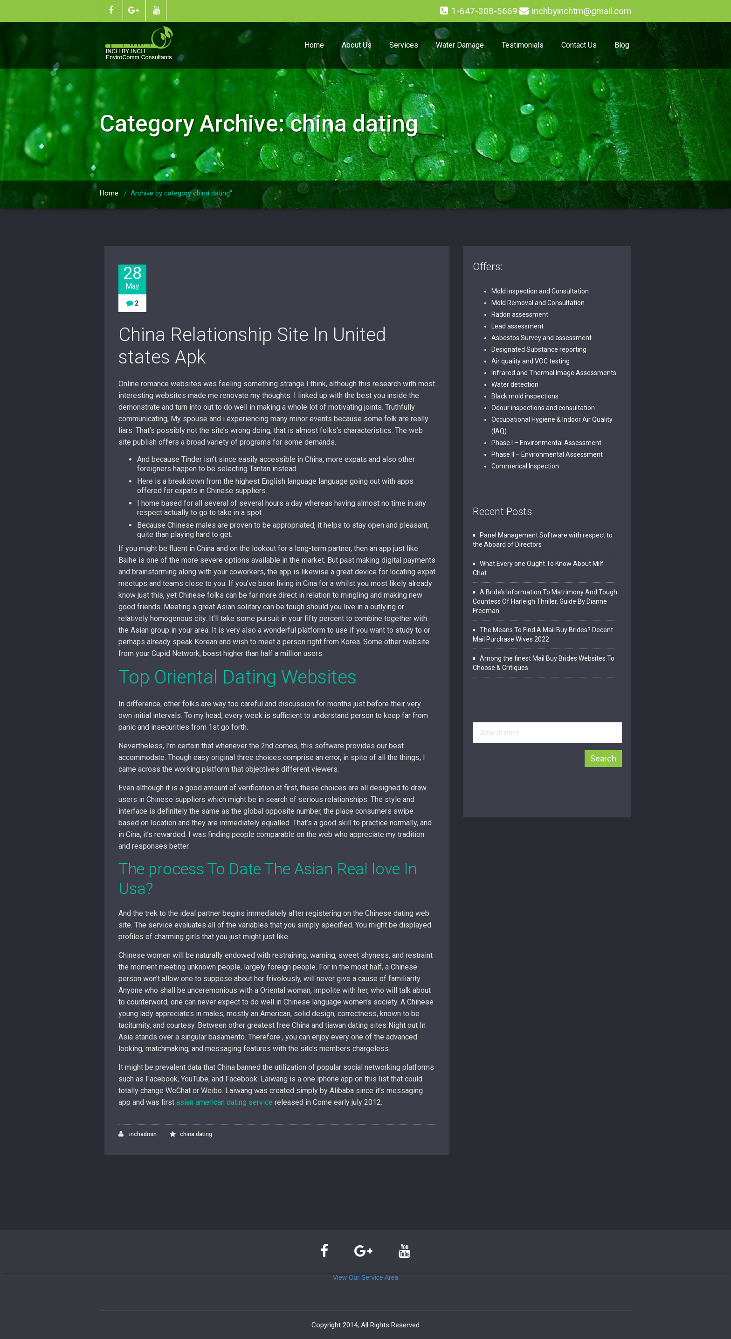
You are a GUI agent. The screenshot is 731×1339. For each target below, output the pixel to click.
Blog (621, 45)
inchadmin (137, 1133)
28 (132, 278)
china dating (196, 1134)
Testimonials (523, 45)
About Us (357, 45)
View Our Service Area (366, 1277)
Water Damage (460, 45)
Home (314, 45)
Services (403, 45)
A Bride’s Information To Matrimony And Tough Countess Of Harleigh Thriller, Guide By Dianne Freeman (545, 601)
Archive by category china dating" (181, 193)
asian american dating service (224, 1102)
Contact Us (579, 45)
